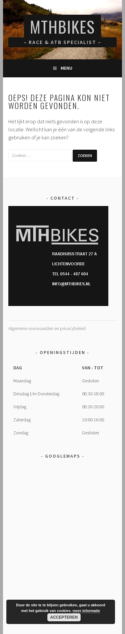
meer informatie (86, 611)
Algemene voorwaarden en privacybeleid (47, 328)
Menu (66, 68)
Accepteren (64, 617)
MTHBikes (62, 26)
